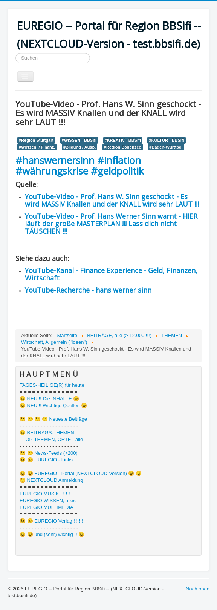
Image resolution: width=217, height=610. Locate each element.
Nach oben (197, 589)
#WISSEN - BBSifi (79, 140)
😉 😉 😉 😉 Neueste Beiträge (53, 419)
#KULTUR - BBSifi (166, 140)
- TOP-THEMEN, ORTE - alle (51, 439)
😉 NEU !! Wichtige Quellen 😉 (53, 405)
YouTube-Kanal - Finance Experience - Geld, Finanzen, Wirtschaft (111, 274)
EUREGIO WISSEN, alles (48, 500)
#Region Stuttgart (36, 140)
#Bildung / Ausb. (79, 147)
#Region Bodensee (122, 147)
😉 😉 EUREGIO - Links (46, 460)
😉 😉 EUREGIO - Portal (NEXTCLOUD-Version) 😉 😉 (81, 473)
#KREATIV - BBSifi (123, 140)
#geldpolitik (117, 171)
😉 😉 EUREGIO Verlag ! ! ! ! (51, 521)
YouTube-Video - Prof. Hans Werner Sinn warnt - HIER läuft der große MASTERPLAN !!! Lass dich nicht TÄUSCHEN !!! (111, 224)
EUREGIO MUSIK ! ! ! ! (45, 494)
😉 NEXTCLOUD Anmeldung (51, 480)
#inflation (119, 160)
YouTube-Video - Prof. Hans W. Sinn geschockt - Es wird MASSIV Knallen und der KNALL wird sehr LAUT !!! (112, 200)
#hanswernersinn (55, 160)
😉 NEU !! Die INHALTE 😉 (49, 399)
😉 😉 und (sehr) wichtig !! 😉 (52, 534)
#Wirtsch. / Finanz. (37, 147)
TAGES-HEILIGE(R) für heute (52, 385)
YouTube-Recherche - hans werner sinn (88, 289)
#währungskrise (53, 171)
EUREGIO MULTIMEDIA (46, 507)
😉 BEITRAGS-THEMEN (47, 432)
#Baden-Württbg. (165, 147)
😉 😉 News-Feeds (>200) (49, 453)
